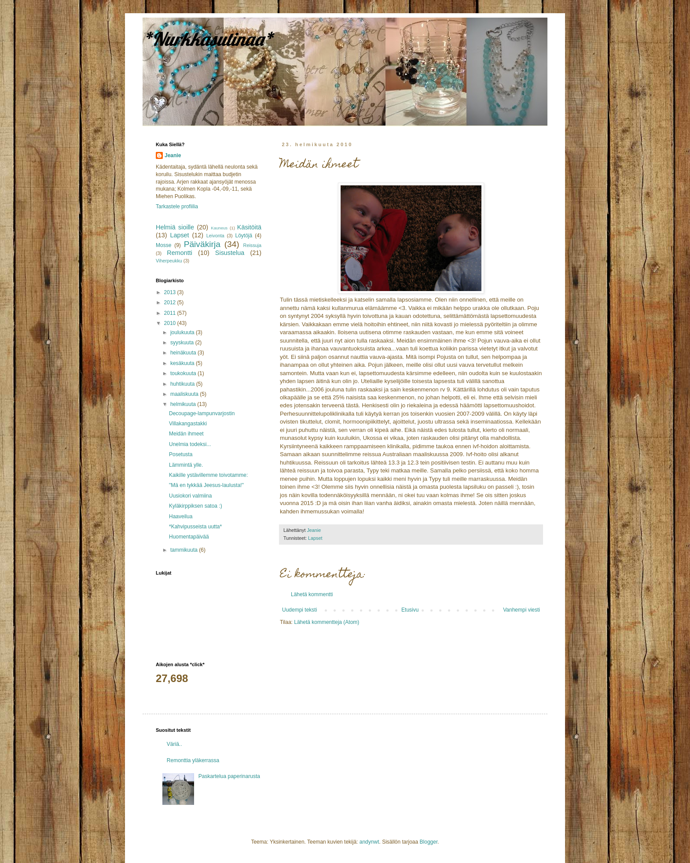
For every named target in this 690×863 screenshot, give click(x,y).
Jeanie (173, 155)
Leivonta (215, 235)
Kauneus (219, 227)
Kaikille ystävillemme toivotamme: (208, 475)
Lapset (315, 538)
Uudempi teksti (299, 610)
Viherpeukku (169, 260)
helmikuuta (183, 404)
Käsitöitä (249, 227)
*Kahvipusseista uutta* (195, 527)
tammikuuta (184, 550)
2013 (170, 292)
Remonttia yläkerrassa (193, 760)
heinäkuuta (184, 353)
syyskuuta (182, 342)
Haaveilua (180, 516)
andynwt (369, 842)
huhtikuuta (183, 384)
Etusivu (409, 610)
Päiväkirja (202, 244)
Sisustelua (229, 252)
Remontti (179, 252)
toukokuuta (184, 373)
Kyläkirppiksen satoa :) (195, 506)
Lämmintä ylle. (186, 465)
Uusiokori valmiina (190, 496)
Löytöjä (244, 235)
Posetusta (180, 454)
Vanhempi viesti (521, 610)
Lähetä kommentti (312, 594)
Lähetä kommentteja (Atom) (326, 622)
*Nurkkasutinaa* (208, 39)
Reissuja (252, 245)
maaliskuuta (185, 394)
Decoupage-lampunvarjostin (202, 413)
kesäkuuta (183, 363)
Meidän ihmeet (186, 434)
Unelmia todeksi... (190, 444)
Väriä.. (174, 744)
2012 (170, 302)
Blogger (429, 842)
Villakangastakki (188, 423)
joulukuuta (183, 332)
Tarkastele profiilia (177, 206)
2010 (170, 323)
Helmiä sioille (175, 227)
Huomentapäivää (189, 537)
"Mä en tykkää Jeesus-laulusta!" (206, 485)
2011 (170, 313)
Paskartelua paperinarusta (229, 776)
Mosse (163, 245)
